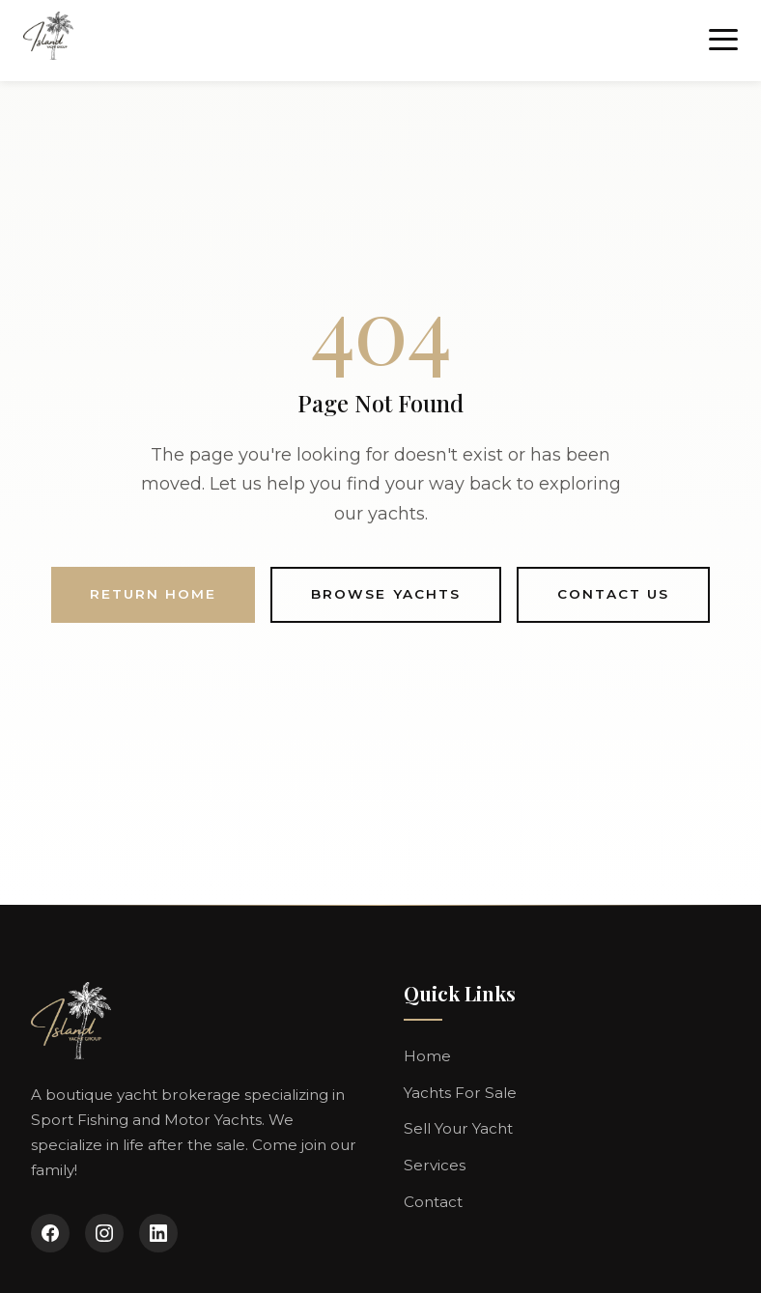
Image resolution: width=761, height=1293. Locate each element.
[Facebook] (50, 1233)
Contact (433, 1202)
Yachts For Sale (460, 1092)
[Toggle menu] (723, 40)
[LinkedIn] (158, 1233)
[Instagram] (104, 1233)
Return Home (153, 594)
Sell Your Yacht (458, 1128)
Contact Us (613, 594)
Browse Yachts (386, 594)
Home (427, 1056)
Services (434, 1165)
